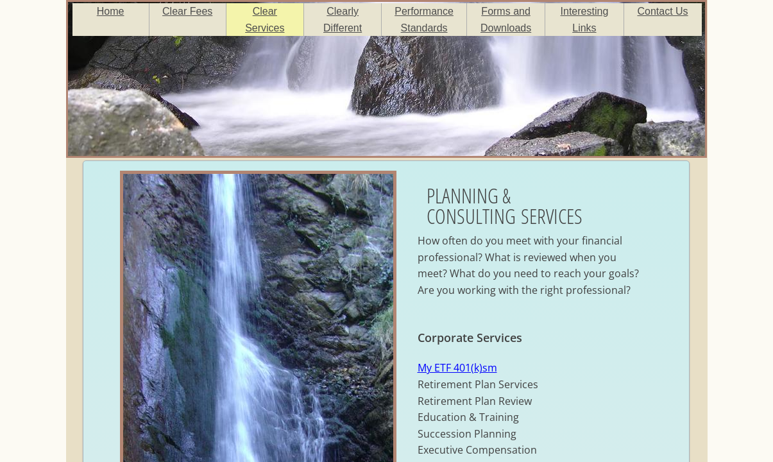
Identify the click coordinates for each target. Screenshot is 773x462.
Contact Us (662, 11)
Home (110, 11)
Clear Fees (187, 11)
